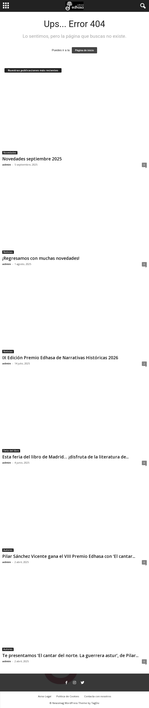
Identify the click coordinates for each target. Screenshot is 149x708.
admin (6, 164)
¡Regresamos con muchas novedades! (40, 258)
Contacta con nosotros (97, 696)
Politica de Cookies (67, 696)
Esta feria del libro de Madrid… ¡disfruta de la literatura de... (65, 457)
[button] (142, 6)
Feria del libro (11, 450)
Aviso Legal (44, 696)
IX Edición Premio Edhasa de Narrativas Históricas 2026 (60, 358)
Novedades (9, 152)
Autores (8, 550)
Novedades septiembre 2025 (32, 159)
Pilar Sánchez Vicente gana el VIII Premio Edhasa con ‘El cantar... (68, 556)
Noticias (8, 252)
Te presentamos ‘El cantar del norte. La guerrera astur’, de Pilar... (70, 655)
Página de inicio (84, 50)
